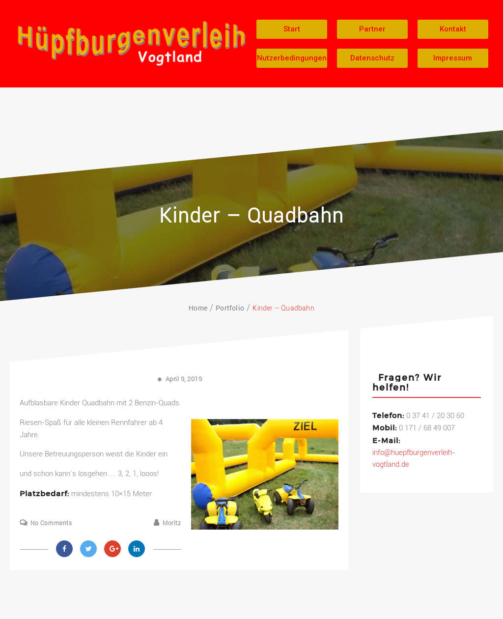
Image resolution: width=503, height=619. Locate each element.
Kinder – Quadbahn (251, 215)
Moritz (172, 523)
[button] (291, 29)
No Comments (51, 523)
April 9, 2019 (184, 379)
